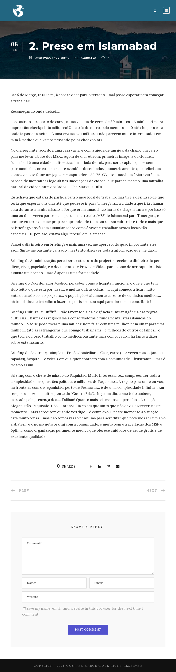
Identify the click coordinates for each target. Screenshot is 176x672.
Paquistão (88, 58)
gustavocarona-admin (52, 58)
